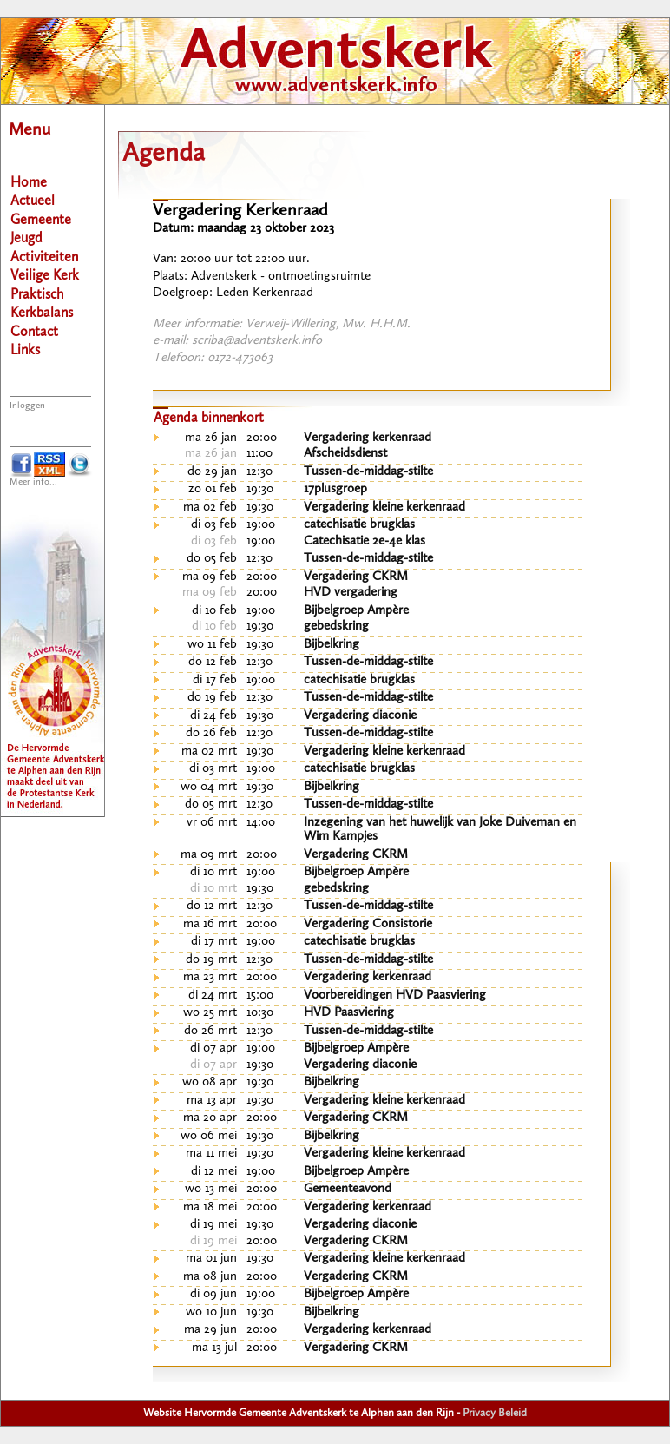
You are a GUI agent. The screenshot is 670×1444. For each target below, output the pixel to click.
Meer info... (33, 482)
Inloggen (27, 406)
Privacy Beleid (495, 1413)
